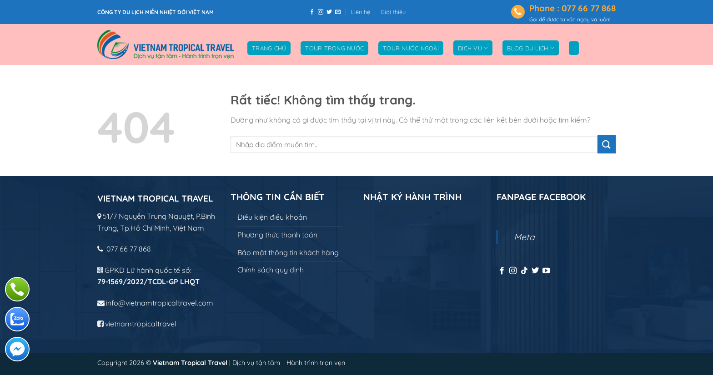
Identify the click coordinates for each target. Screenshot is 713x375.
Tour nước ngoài (411, 48)
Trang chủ (269, 48)
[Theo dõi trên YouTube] (546, 271)
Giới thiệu (393, 11)
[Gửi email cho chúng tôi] (338, 12)
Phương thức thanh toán (277, 234)
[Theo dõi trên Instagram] (320, 12)
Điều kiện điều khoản (272, 217)
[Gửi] (607, 144)
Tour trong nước (334, 48)
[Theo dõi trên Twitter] (329, 12)
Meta (524, 237)
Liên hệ (360, 11)
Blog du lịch (530, 48)
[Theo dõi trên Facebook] (312, 12)
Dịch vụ (473, 48)
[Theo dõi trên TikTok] (524, 271)
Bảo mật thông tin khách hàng (288, 252)
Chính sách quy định (270, 269)
